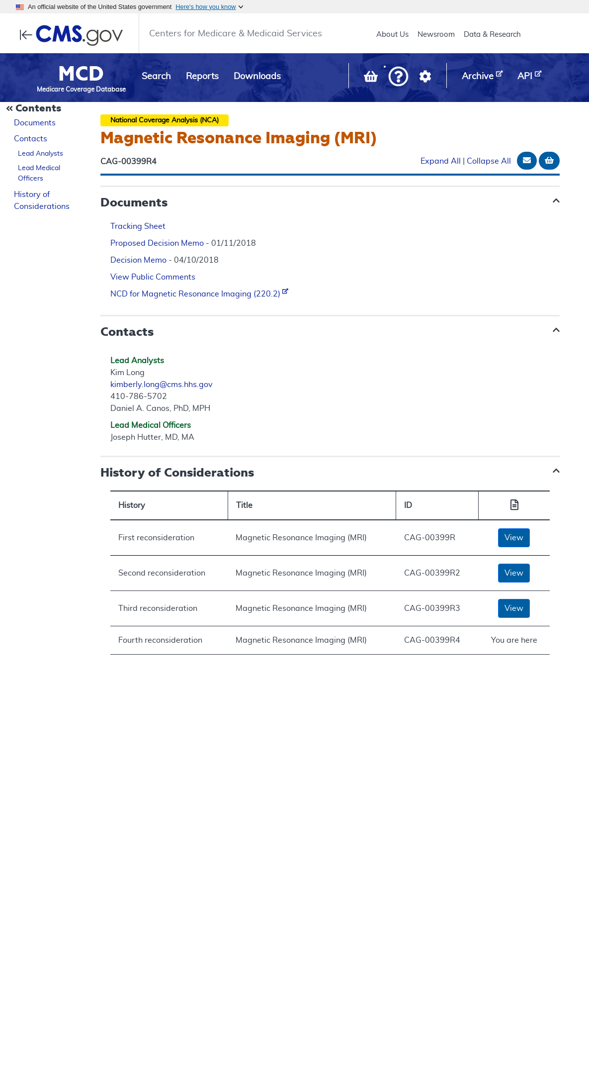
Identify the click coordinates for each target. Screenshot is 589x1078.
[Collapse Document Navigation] (35, 109)
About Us (392, 34)
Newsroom (436, 34)
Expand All (441, 161)
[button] (398, 77)
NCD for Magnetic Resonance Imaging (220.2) (199, 294)
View (514, 538)
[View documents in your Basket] (372, 79)
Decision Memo (138, 260)
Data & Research (492, 34)
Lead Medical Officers (39, 173)
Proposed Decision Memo (157, 243)
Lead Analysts (40, 153)
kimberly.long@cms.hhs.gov (161, 385)
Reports (202, 76)
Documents (35, 123)
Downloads (257, 76)
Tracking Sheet (138, 226)
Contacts (30, 139)
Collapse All (489, 161)
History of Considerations (42, 200)
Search (156, 76)
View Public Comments (152, 277)
